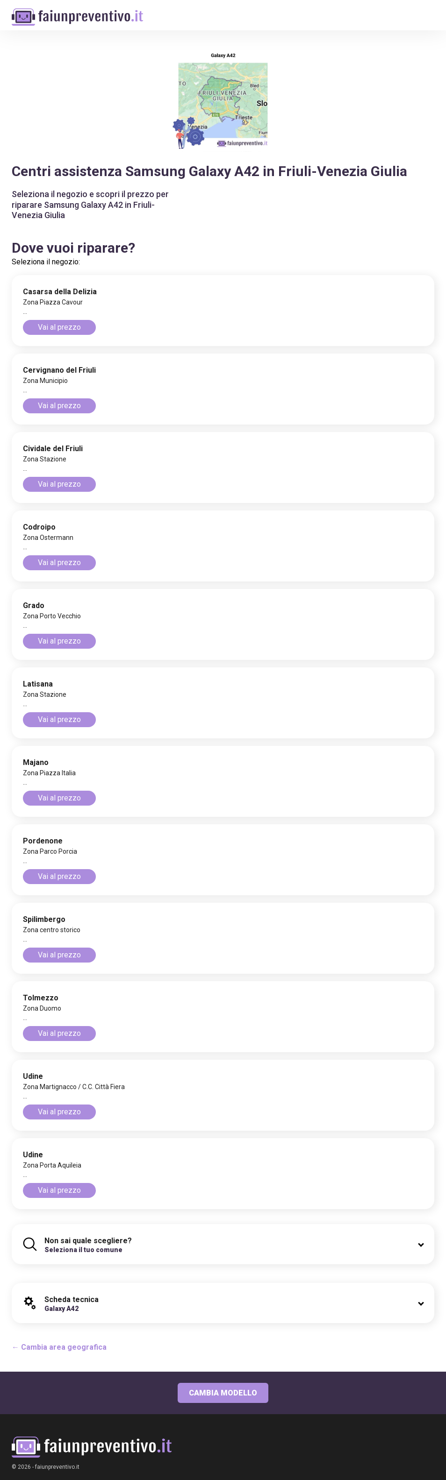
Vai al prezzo (59, 327)
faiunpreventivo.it (57, 1467)
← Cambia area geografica (59, 1347)
